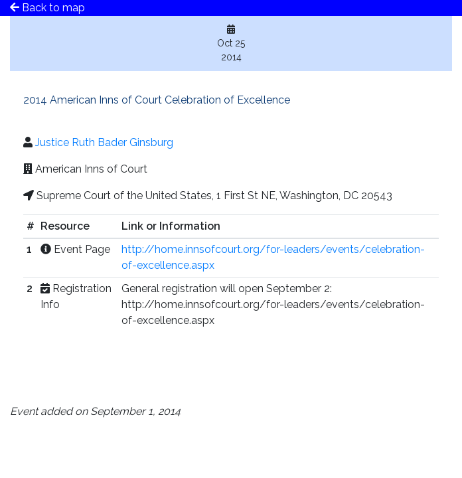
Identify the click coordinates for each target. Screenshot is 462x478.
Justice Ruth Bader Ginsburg (104, 142)
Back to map (47, 7)
